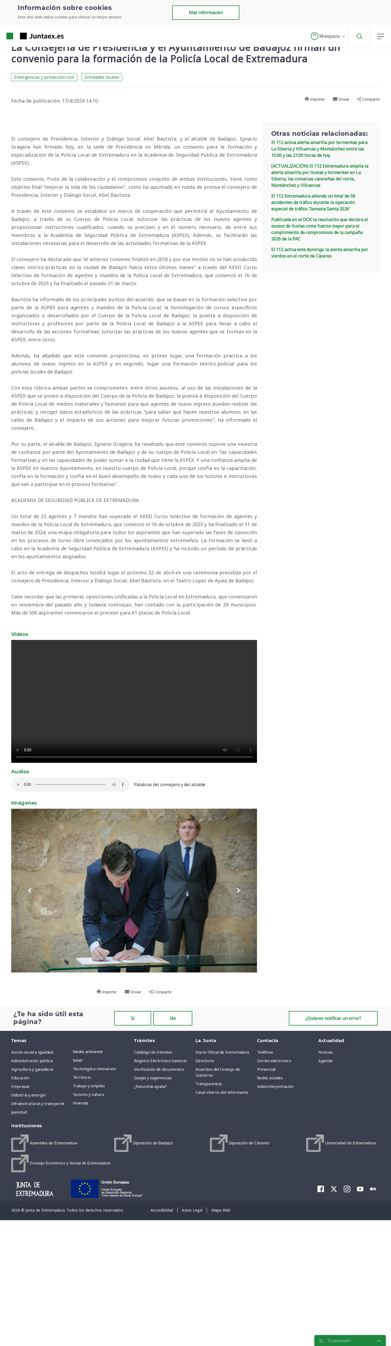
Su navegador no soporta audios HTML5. (72, 942)
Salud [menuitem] (77, 1217)
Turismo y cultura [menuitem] (88, 1252)
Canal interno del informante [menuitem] (221, 1250)
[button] (328, 36)
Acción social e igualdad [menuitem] (32, 1209)
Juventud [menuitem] (19, 1269)
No (173, 1176)
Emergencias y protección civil (44, 77)
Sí (133, 1176)
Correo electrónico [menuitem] (274, 1218)
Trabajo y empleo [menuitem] (89, 1243)
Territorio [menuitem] (82, 1235)
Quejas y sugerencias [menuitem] (152, 1235)
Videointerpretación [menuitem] (275, 1244)
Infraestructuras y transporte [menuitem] (37, 1261)
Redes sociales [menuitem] (270, 1235)
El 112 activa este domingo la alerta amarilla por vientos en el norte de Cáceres (319, 253)
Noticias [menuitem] (325, 1209)
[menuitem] (44, 1301)
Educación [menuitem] (20, 1235)
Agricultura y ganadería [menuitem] (32, 1227)
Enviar (341, 99)
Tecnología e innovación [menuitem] (94, 1226)
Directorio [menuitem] (204, 1218)
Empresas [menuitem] (20, 1244)
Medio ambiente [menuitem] (88, 1209)
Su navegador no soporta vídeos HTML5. (134, 859)
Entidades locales (102, 77)
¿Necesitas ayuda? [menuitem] (150, 1244)
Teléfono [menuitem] (265, 1209)
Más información (206, 13)
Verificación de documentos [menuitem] (159, 1227)
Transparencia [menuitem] (208, 1241)
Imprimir (315, 99)
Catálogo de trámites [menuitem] (153, 1209)
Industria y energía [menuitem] (28, 1252)
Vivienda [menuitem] (80, 1260)
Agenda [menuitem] (325, 1218)
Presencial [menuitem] (266, 1227)
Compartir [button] (368, 99)
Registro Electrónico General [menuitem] (160, 1218)
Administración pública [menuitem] (31, 1218)
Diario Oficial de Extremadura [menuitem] (222, 1209)
